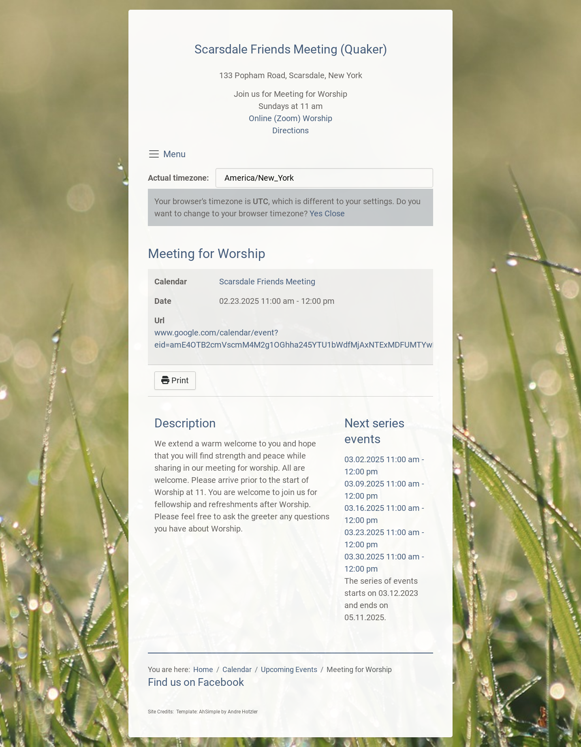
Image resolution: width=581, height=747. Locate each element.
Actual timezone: (178, 178)
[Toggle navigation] (154, 154)
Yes (316, 213)
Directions (290, 130)
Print (175, 380)
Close (335, 213)
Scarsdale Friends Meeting (267, 281)
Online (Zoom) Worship (290, 118)
